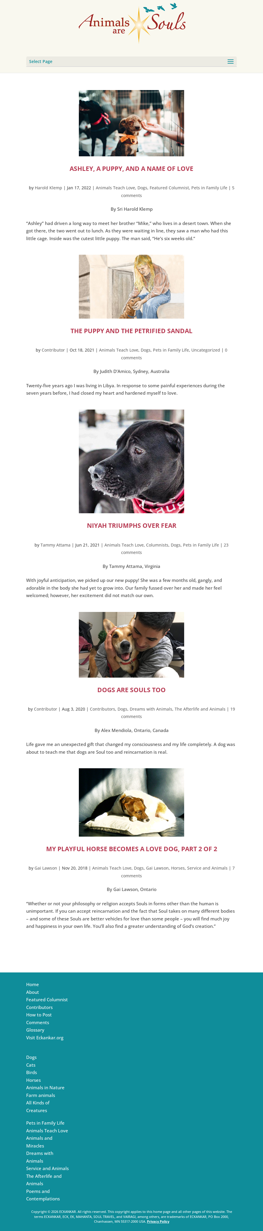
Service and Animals (207, 868)
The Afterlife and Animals (200, 709)
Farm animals (40, 1095)
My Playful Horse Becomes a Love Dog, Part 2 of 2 (131, 849)
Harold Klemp (48, 188)
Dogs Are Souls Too (131, 690)
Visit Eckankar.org (44, 1037)
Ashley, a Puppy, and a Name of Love (131, 168)
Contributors (102, 709)
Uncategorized (205, 350)
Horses (178, 868)
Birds (31, 1072)
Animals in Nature (45, 1087)
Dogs (142, 188)
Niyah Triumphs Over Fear (131, 525)
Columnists (157, 545)
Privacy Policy (158, 1221)
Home (32, 984)
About (32, 992)
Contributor (53, 350)
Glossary (35, 1030)
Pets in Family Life (209, 188)
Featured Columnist (169, 188)
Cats (30, 1065)
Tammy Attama (55, 545)
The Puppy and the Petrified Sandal (131, 331)
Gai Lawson (46, 868)
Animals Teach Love (115, 188)
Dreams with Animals (151, 709)
